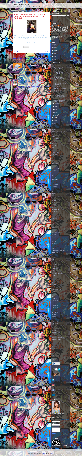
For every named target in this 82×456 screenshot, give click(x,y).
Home (32, 51)
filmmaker (54, 204)
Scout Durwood (55, 318)
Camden (53, 157)
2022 (54, 50)
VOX (53, 350)
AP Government (55, 143)
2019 (54, 54)
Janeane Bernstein (55, 230)
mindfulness (54, 275)
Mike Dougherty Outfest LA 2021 (58, 273)
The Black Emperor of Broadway (58, 337)
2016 (54, 59)
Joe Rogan (54, 241)
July (55, 106)
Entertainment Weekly (56, 191)
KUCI (53, 248)
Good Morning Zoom (55, 213)
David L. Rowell (55, 179)
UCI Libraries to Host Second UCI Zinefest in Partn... (60, 75)
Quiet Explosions (55, 298)
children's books (55, 163)
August (55, 104)
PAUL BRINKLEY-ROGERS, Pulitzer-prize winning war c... (59, 99)
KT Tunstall (54, 246)
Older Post (47, 51)
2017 (54, 57)
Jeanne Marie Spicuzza (56, 232)
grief (53, 216)
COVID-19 (54, 172)
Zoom (53, 355)
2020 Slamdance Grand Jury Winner (58, 131)
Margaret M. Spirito (55, 262)
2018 (54, 56)
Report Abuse (55, 359)
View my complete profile (56, 38)
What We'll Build (55, 351)
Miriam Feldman (55, 277)
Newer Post (16, 51)
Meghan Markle (55, 270)
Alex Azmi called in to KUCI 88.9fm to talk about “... (59, 68)
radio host (54, 303)
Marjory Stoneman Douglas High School (59, 264)
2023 (54, 48)
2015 (54, 117)
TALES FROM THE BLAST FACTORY (59, 332)
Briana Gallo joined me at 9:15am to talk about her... (60, 84)
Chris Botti (54, 165)
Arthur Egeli (54, 145)
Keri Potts (54, 245)
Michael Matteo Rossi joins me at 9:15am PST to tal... (60, 70)
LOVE (53, 259)
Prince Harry (54, 296)
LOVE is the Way (55, 261)
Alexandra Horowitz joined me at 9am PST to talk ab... (59, 86)
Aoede (53, 141)
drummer (53, 188)
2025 (54, 45)
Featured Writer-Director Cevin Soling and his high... (59, 81)
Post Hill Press (54, 294)
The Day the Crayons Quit (56, 339)
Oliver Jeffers (54, 287)
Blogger (52, 453)
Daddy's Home (54, 175)
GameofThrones (55, 211)
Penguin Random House (56, 289)
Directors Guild (54, 181)
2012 (54, 122)
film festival (54, 200)
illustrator (53, 227)
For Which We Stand (55, 209)
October (55, 63)
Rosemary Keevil (55, 305)
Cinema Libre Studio (55, 168)
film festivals (54, 202)
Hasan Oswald (54, 218)
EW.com (53, 195)
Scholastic (54, 316)
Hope (53, 225)
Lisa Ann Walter (55, 255)
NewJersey (54, 284)
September (56, 103)
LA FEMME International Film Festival (58, 250)
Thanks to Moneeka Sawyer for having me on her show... (59, 101)
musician (53, 280)
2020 (54, 53)
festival (53, 197)
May (55, 109)
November (56, 62)
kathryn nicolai (54, 243)
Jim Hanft (54, 239)
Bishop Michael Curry (56, 152)
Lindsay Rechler (55, 252)
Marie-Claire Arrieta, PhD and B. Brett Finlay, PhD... (59, 94)
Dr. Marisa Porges (55, 184)
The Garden (54, 341)
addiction (53, 136)
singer (53, 325)
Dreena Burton (54, 186)
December (56, 60)
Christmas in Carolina (56, 166)
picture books (54, 291)
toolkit (53, 346)
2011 (54, 123)
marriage (53, 266)
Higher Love (54, 223)
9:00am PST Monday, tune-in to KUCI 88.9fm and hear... (59, 73)
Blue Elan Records (55, 154)
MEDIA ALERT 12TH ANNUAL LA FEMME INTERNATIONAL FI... (60, 89)
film (52, 198)
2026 (54, 44)
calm (53, 156)
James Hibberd (54, 229)
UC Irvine (54, 348)
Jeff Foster (54, 234)
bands (53, 150)
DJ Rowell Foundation (56, 182)
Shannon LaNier (55, 321)
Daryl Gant (54, 177)
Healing (53, 220)
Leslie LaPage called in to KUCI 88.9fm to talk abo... (59, 66)
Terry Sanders (54, 335)
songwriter (54, 328)
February (56, 114)
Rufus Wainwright (55, 309)
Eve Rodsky (54, 193)
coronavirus (54, 170)
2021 (54, 51)
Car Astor (54, 161)
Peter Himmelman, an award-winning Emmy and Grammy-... (60, 96)
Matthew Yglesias (55, 268)
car (52, 159)
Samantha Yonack (55, 310)
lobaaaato (44, 453)
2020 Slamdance (55, 129)
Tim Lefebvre (54, 344)
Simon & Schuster (55, 323)
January (55, 115)
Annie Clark (54, 140)
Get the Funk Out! (22, 4)
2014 (54, 119)
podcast (53, 293)
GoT (53, 214)
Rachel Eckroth (55, 300)
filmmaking (54, 207)
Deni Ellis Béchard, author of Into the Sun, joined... (60, 91)
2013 (54, 120)
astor (53, 147)
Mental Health (54, 271)
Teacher (53, 334)
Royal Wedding (55, 307)
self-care (53, 319)
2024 (54, 47)
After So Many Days (55, 138)
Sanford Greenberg (55, 312)
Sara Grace (54, 314)
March (55, 112)
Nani (53, 282)
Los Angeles (54, 257)
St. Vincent (54, 330)
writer (53, 353)
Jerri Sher (54, 236)
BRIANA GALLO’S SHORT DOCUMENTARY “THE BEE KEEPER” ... (59, 78)
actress (53, 134)
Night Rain (54, 286)
